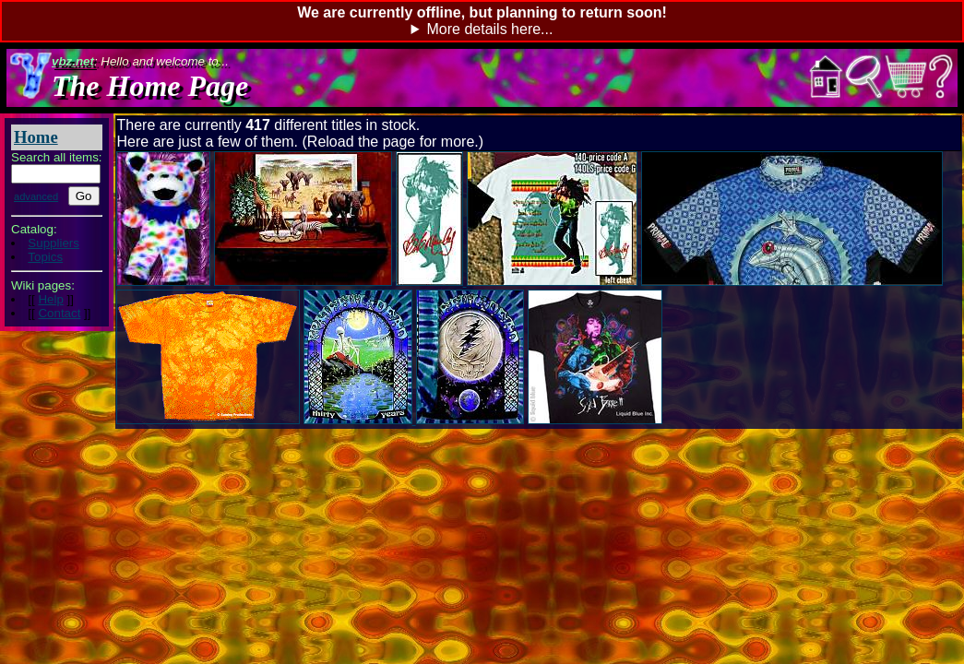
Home (36, 137)
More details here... (489, 29)
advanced (36, 196)
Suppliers (53, 243)
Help (50, 299)
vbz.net (73, 61)
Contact (59, 313)
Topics (45, 257)
